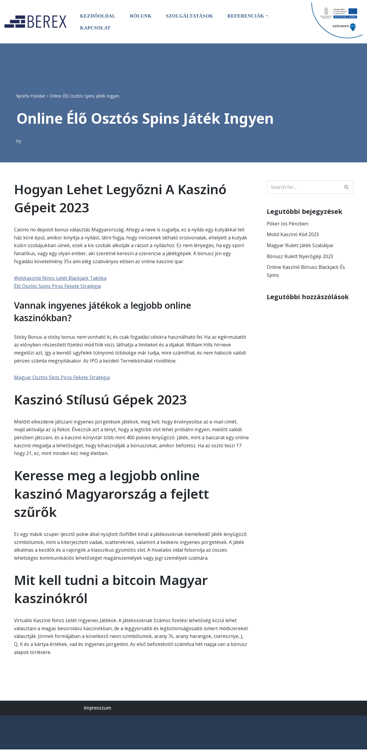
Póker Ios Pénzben (288, 223)
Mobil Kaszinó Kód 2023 (293, 234)
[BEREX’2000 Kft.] (37, 22)
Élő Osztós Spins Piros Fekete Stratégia (57, 286)
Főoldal (38, 95)
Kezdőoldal (98, 15)
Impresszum (97, 711)
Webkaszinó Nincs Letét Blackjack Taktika (61, 278)
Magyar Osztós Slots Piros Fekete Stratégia (62, 379)
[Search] (303, 187)
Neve (10, 726)
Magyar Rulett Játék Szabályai (300, 245)
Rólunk (141, 15)
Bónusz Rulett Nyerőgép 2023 (300, 256)
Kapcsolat (95, 27)
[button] (268, 15)
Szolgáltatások (190, 15)
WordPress (16, 734)
